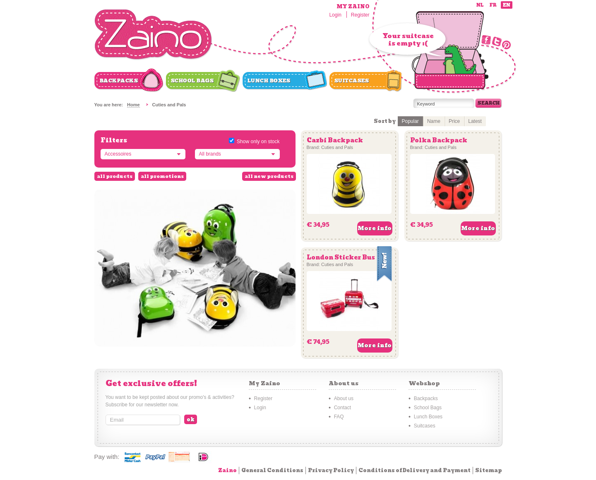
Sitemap (488, 470)
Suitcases (351, 81)
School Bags (192, 81)
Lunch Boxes (269, 81)
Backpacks (119, 81)
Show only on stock (258, 141)
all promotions (162, 176)
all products (114, 176)
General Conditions (272, 470)
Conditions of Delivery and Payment (414, 470)
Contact (342, 407)
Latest (475, 121)
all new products (269, 176)
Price (454, 121)
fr (493, 5)
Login (335, 15)
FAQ (339, 417)
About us (343, 398)
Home (133, 104)
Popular (410, 121)
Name (433, 121)
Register (360, 15)
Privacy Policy (331, 470)
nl (479, 5)
